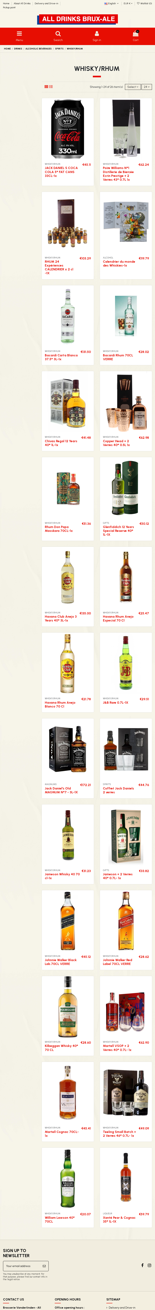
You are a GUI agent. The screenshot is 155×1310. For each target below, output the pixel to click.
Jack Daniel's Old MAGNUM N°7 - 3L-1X (61, 790)
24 (147, 87)
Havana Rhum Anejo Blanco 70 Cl (60, 704)
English (111, 3)
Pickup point (9, 7)
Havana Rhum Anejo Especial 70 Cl (118, 618)
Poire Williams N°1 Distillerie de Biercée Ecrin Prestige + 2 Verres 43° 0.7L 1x (118, 174)
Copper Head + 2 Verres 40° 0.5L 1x (116, 443)
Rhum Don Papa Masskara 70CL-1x (59, 529)
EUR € (128, 3)
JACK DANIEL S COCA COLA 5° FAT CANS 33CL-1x (61, 171)
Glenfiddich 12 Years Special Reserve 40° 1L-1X (118, 530)
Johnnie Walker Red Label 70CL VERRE (117, 962)
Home (6, 3)
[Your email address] (21, 1266)
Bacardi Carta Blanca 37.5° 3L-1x (61, 357)
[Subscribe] (44, 1266)
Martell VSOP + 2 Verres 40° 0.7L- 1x (117, 1048)
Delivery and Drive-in (47, 3)
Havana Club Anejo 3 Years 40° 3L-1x (61, 618)
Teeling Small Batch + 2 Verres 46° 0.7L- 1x (119, 1134)
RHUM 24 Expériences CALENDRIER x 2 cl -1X (59, 267)
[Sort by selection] (133, 87)
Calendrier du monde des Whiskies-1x (119, 263)
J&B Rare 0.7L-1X (115, 702)
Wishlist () (144, 3)
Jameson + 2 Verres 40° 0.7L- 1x (118, 876)
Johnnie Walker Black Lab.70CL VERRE (61, 962)
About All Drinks (22, 3)
